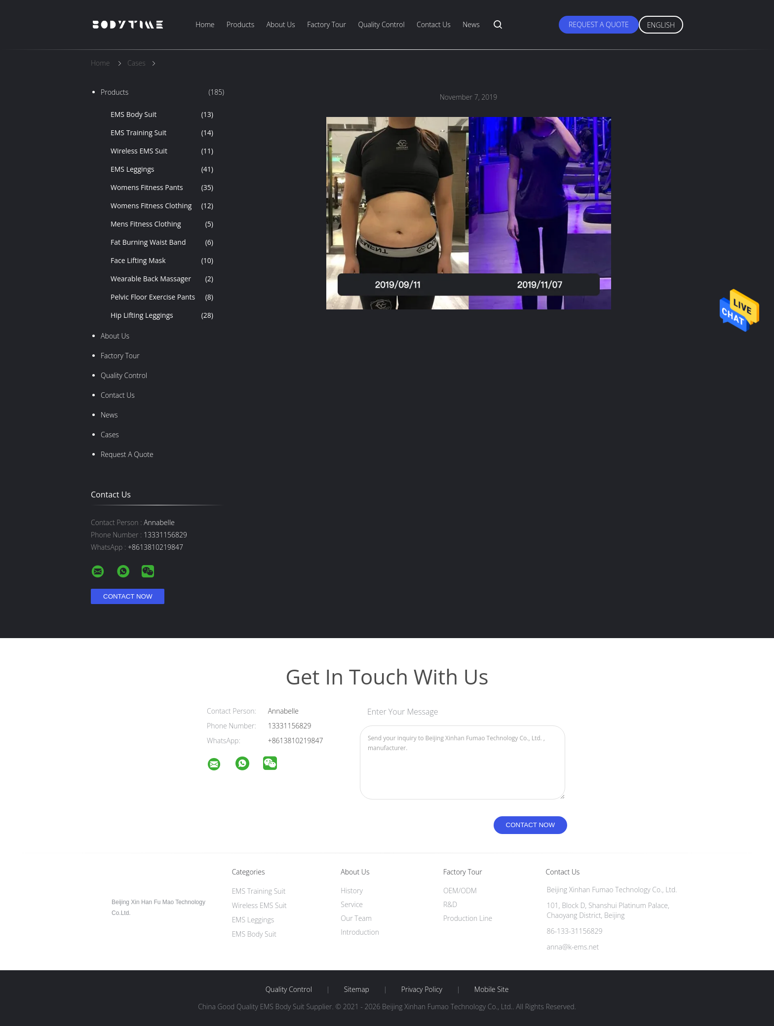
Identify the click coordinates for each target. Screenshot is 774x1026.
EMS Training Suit (162, 133)
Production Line (467, 918)
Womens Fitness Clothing (162, 206)
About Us (281, 24)
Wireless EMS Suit (162, 151)
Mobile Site (491, 989)
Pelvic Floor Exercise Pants (162, 297)
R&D (450, 904)
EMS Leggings (162, 169)
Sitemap (356, 989)
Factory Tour (326, 24)
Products (240, 24)
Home (204, 24)
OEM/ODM (460, 890)
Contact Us (434, 24)
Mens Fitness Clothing (162, 224)
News (471, 24)
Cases (110, 434)
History (352, 890)
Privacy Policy (421, 989)
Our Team (356, 918)
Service (352, 904)
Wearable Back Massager (162, 279)
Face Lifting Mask (162, 260)
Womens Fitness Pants (162, 187)
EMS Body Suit (162, 114)
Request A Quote (599, 24)
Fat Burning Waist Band (162, 242)
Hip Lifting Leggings (162, 315)
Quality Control (381, 24)
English (661, 25)
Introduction (360, 932)
